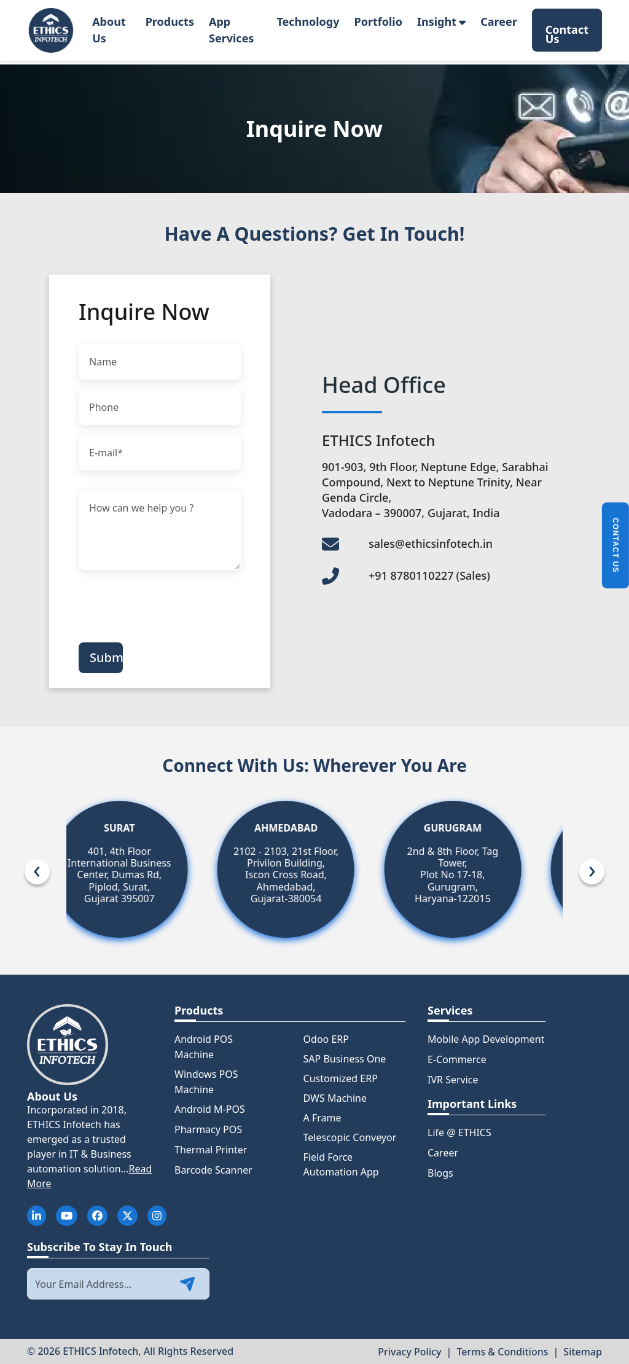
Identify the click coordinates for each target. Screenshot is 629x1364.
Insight (441, 21)
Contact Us (566, 32)
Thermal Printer (210, 1149)
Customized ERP (340, 1078)
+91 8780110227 (429, 575)
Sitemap (582, 1351)
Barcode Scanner (213, 1170)
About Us (109, 29)
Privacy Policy (409, 1351)
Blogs (440, 1173)
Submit (106, 657)
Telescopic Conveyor (350, 1137)
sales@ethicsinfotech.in (431, 543)
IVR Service (453, 1079)
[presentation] (172, 604)
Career (498, 21)
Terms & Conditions (502, 1351)
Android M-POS (209, 1109)
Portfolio (378, 21)
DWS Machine (335, 1098)
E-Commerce (457, 1059)
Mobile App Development (486, 1039)
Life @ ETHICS (459, 1132)
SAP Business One (344, 1059)
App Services (231, 29)
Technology (307, 21)
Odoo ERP (326, 1039)
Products (170, 21)
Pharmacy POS (208, 1129)
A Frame (322, 1117)
